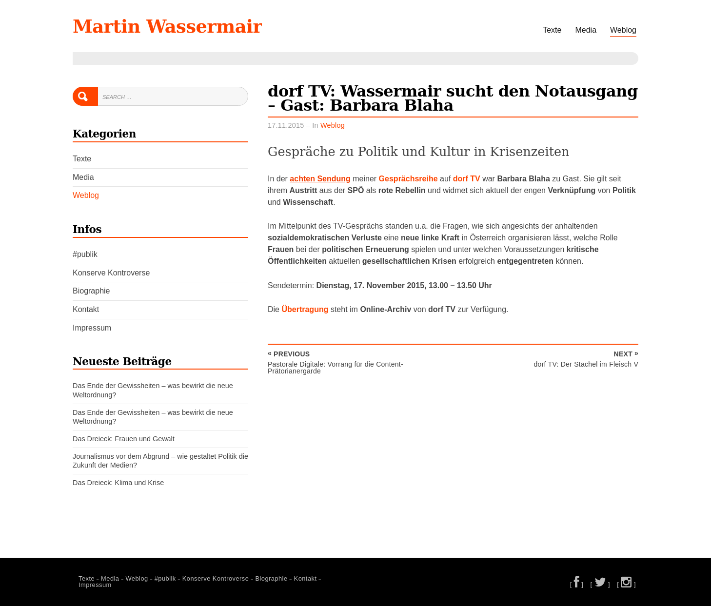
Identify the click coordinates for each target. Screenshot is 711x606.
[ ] (577, 584)
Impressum (92, 328)
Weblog (623, 30)
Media (585, 30)
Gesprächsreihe (408, 179)
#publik (85, 254)
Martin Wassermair (167, 26)
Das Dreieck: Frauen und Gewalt (124, 439)
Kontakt (86, 309)
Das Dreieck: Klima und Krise (118, 483)
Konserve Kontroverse (111, 273)
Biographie (91, 291)
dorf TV (466, 179)
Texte (552, 30)
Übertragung (304, 309)
